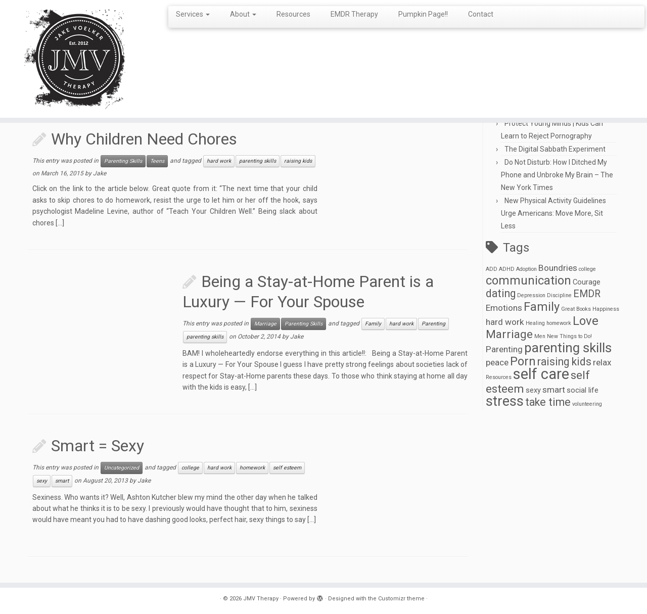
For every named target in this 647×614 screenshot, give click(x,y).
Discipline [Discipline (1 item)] (559, 295)
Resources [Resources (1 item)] (499, 377)
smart (62, 481)
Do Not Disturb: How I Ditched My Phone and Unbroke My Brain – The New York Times (557, 175)
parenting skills (257, 161)
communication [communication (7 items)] (528, 280)
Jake (99, 173)
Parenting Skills (123, 161)
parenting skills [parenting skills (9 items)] (568, 347)
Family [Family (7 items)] (542, 307)
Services (193, 14)
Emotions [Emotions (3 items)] (504, 308)
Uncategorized (121, 467)
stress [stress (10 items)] (505, 401)
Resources (293, 14)
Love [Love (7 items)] (585, 321)
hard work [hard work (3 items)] (505, 322)
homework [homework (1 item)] (558, 323)
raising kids (298, 161)
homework (252, 467)
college (190, 467)
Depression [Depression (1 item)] (531, 295)
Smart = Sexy (97, 445)
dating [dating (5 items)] (501, 293)
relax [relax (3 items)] (602, 362)
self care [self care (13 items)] (541, 374)
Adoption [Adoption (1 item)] (526, 269)
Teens (157, 161)
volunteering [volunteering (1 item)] (587, 404)
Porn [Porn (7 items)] (523, 361)
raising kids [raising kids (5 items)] (564, 361)
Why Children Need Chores (144, 139)
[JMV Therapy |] (74, 59)
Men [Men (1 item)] (539, 336)
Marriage (265, 323)
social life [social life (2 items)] (582, 390)
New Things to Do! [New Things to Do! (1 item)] (569, 336)
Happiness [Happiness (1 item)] (605, 309)
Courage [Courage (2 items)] (586, 282)
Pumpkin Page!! (423, 14)
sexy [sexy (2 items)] (533, 390)
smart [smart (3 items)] (553, 390)
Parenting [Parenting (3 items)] (504, 349)
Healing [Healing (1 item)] (535, 323)
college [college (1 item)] (587, 269)
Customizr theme (401, 598)
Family (373, 323)
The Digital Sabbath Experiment (555, 149)
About (243, 14)
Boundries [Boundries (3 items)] (557, 268)
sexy (41, 481)
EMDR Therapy (354, 14)
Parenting (433, 323)
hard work (219, 161)
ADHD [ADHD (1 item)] (507, 269)
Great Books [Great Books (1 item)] (576, 309)
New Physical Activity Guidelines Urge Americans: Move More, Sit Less (553, 213)
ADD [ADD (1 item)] (491, 269)
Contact (480, 14)
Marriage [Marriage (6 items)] (509, 334)
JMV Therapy (261, 598)
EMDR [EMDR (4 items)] (586, 294)
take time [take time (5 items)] (548, 402)
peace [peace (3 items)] (497, 362)
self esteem (287, 467)
